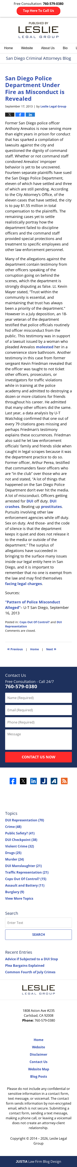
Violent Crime (19, 846)
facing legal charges (23, 583)
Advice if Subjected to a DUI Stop (31, 959)
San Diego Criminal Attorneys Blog (38, 30)
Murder (14, 859)
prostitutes (51, 506)
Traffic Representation (26, 872)
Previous (15, 649)
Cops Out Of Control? (35, 622)
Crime (13, 826)
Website (27, 48)
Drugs (13, 853)
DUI (29, 501)
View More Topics (19, 898)
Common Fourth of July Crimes (30, 972)
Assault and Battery (24, 885)
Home (8, 48)
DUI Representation (24, 820)
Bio (65, 48)
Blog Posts (38, 1076)
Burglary (14, 892)
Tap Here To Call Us (38, 10)
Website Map (38, 1069)
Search (38, 934)
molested (44, 346)
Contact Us (38, 1062)
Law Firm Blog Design (38, 1161)
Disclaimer (38, 1054)
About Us (48, 48)
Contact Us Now (38, 756)
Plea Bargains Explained (24, 965)
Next (51, 649)
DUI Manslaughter (23, 866)
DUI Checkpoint (21, 839)
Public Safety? (19, 833)
